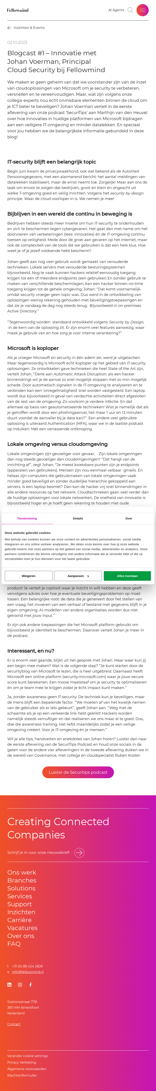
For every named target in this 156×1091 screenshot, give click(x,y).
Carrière (19, 920)
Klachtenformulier (22, 1075)
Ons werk (21, 872)
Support (19, 904)
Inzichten (21, 912)
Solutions (21, 888)
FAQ (14, 944)
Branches (21, 880)
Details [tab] (78, 518)
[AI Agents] (116, 10)
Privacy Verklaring (21, 1062)
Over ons (20, 936)
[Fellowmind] (18, 10)
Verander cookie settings (27, 1056)
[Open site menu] (142, 10)
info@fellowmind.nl (28, 972)
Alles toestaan (127, 576)
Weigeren (28, 576)
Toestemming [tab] (27, 518)
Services (19, 896)
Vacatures (22, 928)
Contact (14, 1024)
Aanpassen (78, 576)
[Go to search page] (130, 10)
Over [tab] (128, 518)
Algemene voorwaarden (27, 1069)
